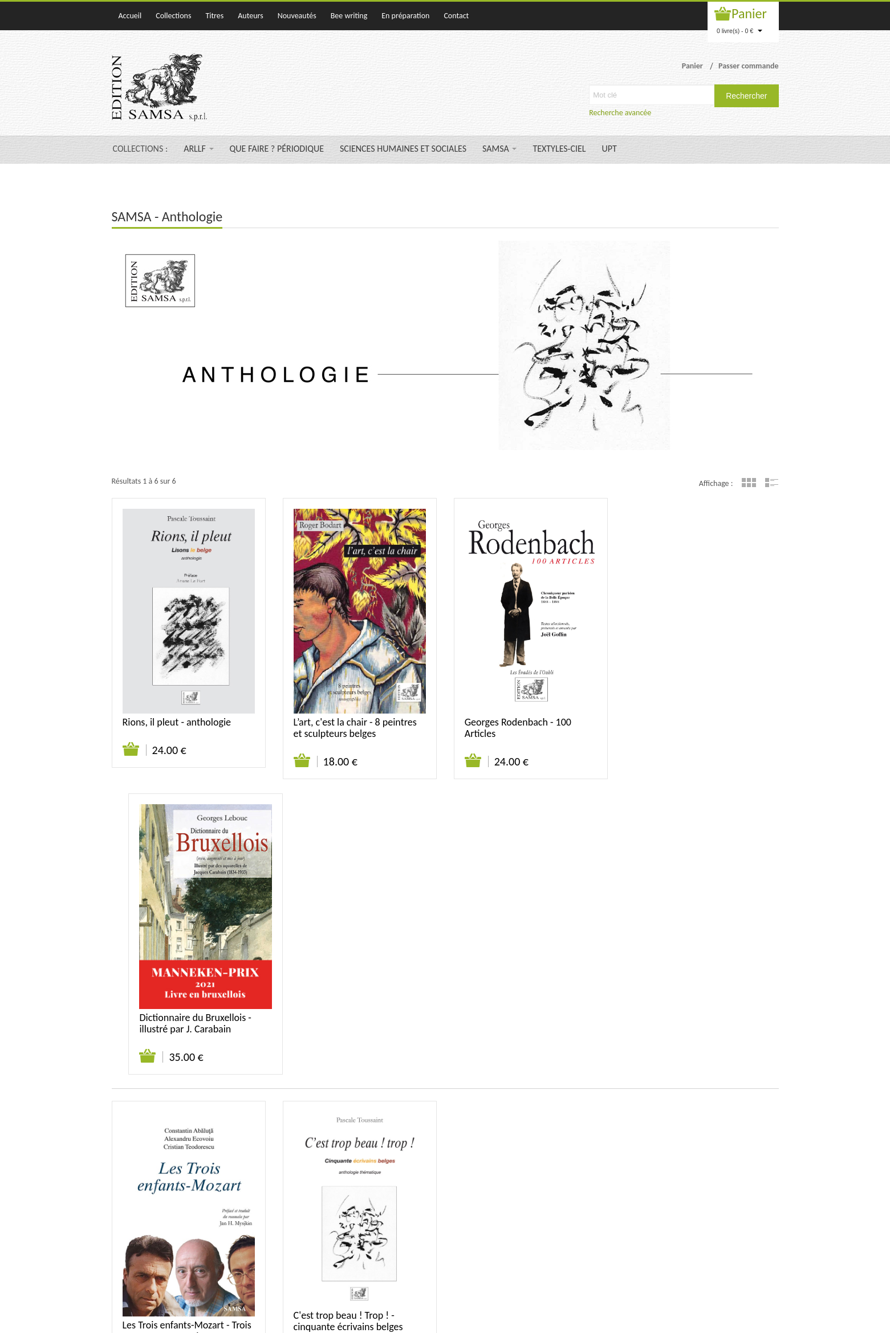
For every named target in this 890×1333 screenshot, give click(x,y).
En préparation (405, 16)
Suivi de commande (683, 1169)
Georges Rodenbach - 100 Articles (518, 728)
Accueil (130, 16)
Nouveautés (297, 16)
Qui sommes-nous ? (577, 1169)
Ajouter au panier (131, 749)
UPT (609, 148)
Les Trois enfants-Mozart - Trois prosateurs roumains (187, 1035)
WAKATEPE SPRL (752, 1318)
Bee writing (349, 16)
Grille (749, 482)
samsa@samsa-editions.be (407, 1273)
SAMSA (499, 148)
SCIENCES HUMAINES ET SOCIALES (403, 148)
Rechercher (746, 95)
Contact (456, 16)
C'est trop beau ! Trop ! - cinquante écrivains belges (348, 1026)
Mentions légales (751, 1169)
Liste (772, 482)
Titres (214, 16)
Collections (173, 16)
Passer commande (748, 66)
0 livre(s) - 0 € (739, 30)
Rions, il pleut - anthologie (177, 722)
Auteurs (250, 16)
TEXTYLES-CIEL (559, 148)
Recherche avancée (620, 113)
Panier (749, 13)
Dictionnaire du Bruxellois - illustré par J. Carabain (691, 728)
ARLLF (198, 148)
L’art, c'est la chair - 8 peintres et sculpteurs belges (355, 728)
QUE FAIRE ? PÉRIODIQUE (277, 148)
